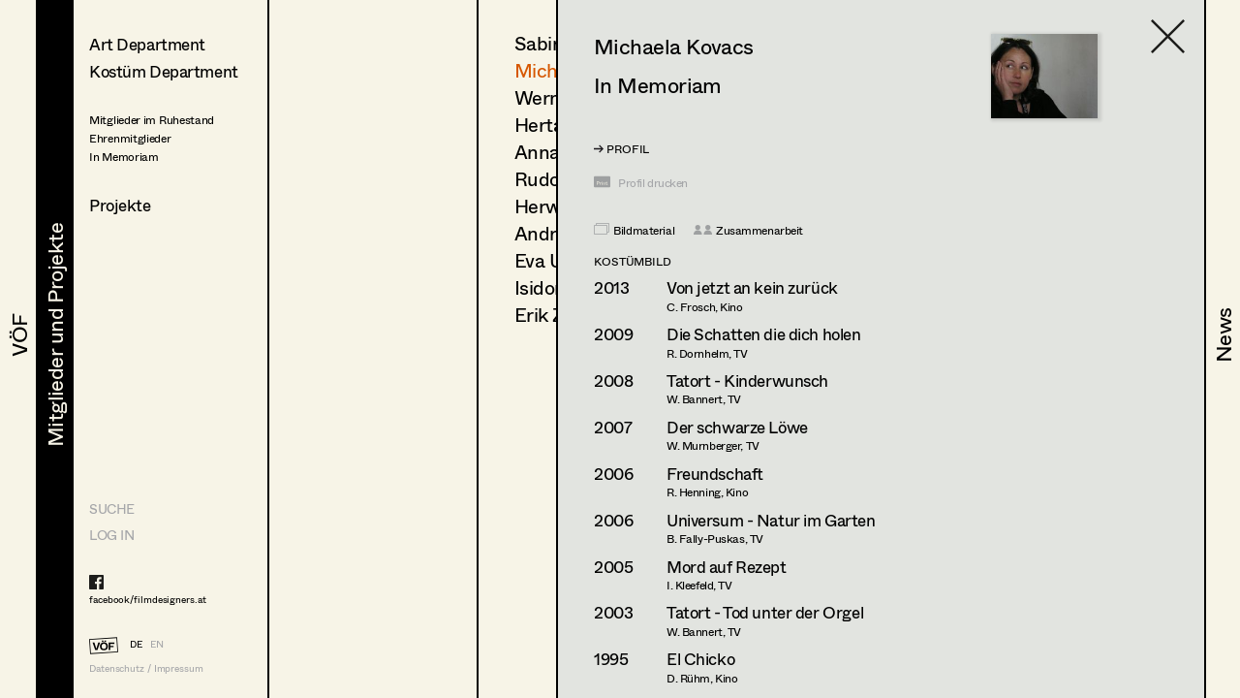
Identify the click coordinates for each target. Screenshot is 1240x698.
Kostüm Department (163, 71)
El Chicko (700, 659)
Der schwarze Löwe (737, 427)
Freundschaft (714, 473)
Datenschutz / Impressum (146, 668)
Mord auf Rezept (726, 566)
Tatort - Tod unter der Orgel (764, 612)
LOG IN (111, 534)
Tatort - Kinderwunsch (747, 380)
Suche (112, 508)
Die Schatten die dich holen (763, 334)
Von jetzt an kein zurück (752, 287)
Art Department (147, 44)
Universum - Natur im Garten (771, 520)
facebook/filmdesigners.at (147, 599)
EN (157, 643)
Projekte (120, 205)
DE (136, 643)
